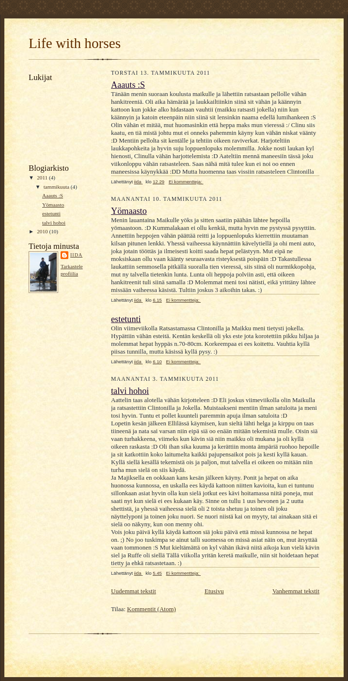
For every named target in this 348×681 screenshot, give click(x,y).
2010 (43, 231)
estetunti (51, 213)
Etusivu (214, 591)
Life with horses (75, 43)
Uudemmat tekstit (133, 591)
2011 (43, 177)
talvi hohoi (53, 223)
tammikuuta (57, 187)
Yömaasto (53, 205)
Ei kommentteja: (186, 181)
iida (76, 255)
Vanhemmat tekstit (295, 591)
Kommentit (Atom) (151, 609)
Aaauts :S (52, 195)
